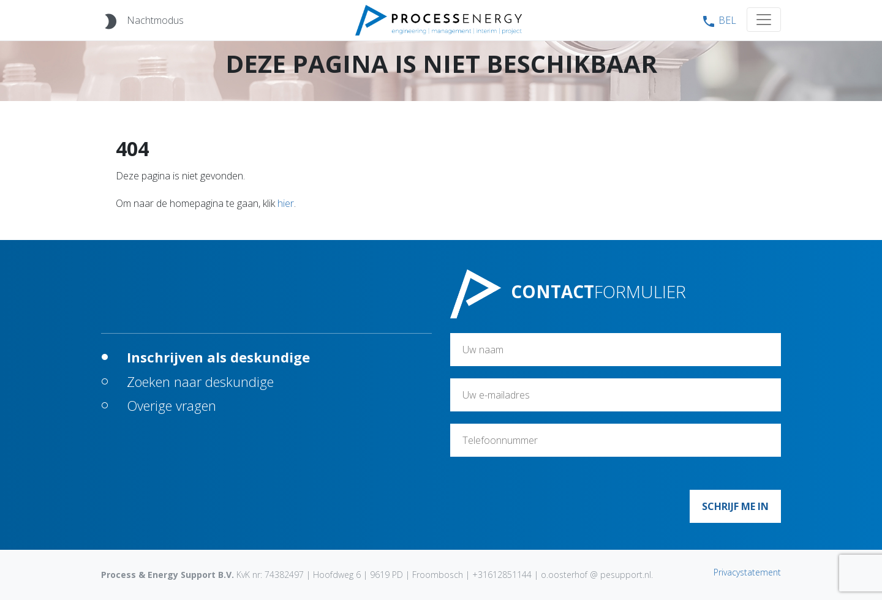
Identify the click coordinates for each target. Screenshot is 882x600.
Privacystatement (747, 572)
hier (285, 203)
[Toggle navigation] (764, 19)
